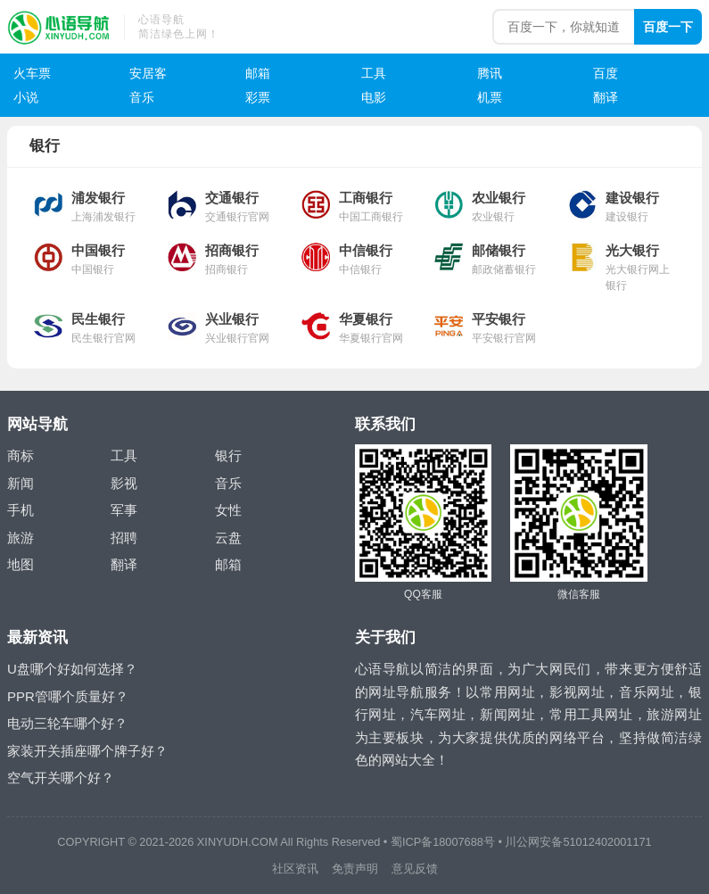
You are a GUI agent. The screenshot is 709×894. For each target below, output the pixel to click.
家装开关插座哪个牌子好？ (87, 750)
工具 (373, 73)
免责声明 (355, 868)
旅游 (20, 537)
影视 (124, 483)
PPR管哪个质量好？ (67, 696)
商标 (20, 455)
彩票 (257, 97)
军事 (124, 509)
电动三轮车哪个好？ (67, 723)
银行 (228, 455)
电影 (373, 97)
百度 (605, 73)
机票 (489, 97)
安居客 (148, 73)
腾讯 (489, 73)
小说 (25, 97)
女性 (228, 509)
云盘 (228, 537)
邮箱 (257, 73)
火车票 (32, 73)
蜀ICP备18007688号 (443, 841)
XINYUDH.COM (237, 841)
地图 (20, 564)
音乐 (141, 97)
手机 (20, 509)
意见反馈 (415, 868)
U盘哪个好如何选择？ (72, 668)
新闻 (20, 483)
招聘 (124, 537)
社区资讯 (295, 868)
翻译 (605, 97)
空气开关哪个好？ (60, 777)
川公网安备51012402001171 (578, 841)
